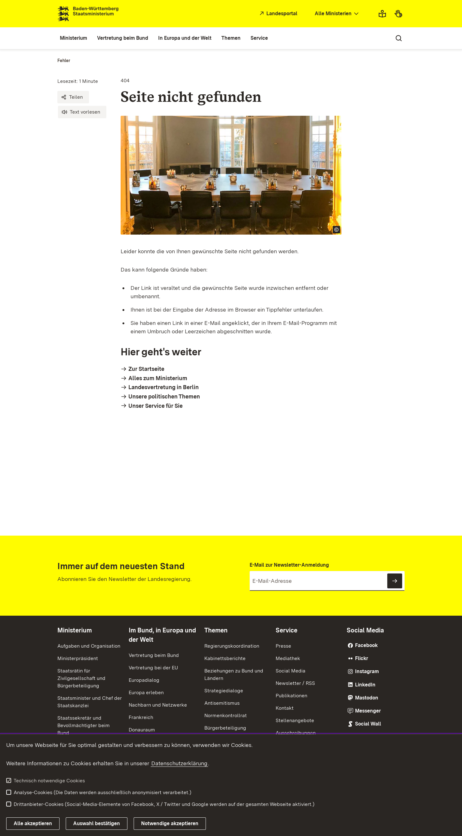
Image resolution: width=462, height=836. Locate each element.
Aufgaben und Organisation (88, 646)
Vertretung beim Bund (154, 655)
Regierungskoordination (231, 646)
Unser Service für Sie (155, 405)
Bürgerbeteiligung (225, 728)
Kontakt (285, 708)
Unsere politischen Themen (164, 396)
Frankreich (141, 717)
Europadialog (144, 680)
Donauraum (142, 730)
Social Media (290, 671)
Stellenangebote (295, 720)
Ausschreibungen (296, 733)
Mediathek (288, 658)
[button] (73, 97)
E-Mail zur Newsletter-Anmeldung (289, 565)
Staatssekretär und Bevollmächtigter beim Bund (83, 725)
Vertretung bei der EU (153, 668)
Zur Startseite (146, 369)
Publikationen (291, 696)
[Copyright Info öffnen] (336, 229)
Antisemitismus (222, 703)
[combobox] (337, 14)
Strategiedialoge (223, 691)
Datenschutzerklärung (179, 763)
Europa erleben (146, 692)
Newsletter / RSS (295, 683)
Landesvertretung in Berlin (163, 387)
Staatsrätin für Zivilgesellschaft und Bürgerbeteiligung (81, 678)
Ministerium (74, 630)
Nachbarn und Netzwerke (158, 705)
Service (286, 630)
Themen (216, 630)
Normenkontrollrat (225, 715)
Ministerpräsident (77, 658)
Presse (283, 646)
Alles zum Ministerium (157, 378)
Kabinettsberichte (225, 658)
